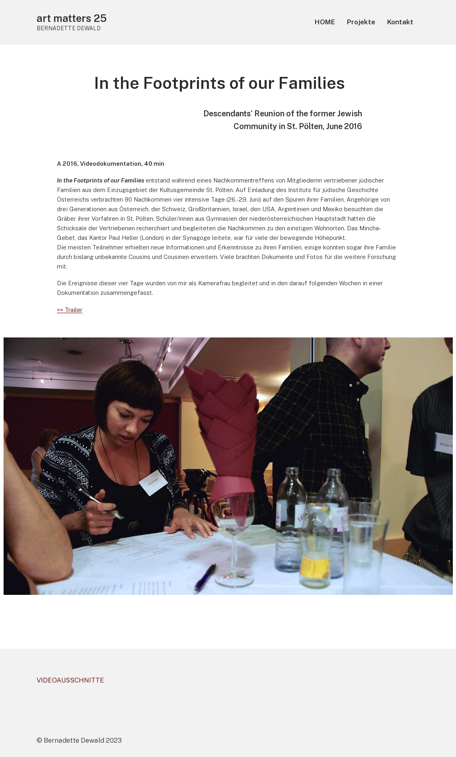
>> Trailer (69, 309)
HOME (325, 22)
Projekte (361, 22)
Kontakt (400, 22)
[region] (228, 465)
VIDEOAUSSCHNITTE (70, 680)
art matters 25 (72, 18)
